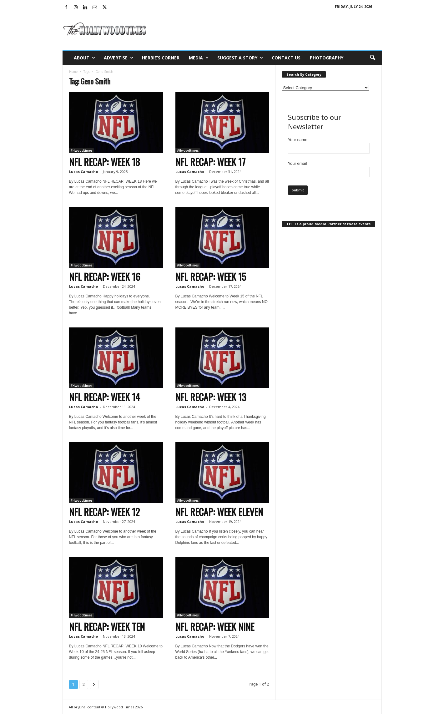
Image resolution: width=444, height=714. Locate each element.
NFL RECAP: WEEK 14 (104, 397)
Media (199, 58)
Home (73, 71)
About (84, 58)
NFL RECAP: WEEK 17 (210, 162)
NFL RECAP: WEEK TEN (107, 627)
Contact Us (286, 58)
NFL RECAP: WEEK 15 (210, 277)
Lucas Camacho (83, 171)
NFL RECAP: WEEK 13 (210, 397)
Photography (326, 58)
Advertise (118, 58)
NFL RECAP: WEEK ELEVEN (219, 512)
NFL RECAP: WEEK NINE (214, 627)
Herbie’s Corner (160, 58)
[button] (372, 58)
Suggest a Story (240, 58)
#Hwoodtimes (82, 150)
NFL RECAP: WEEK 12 (104, 512)
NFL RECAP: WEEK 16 (104, 277)
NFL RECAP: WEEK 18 (104, 162)
